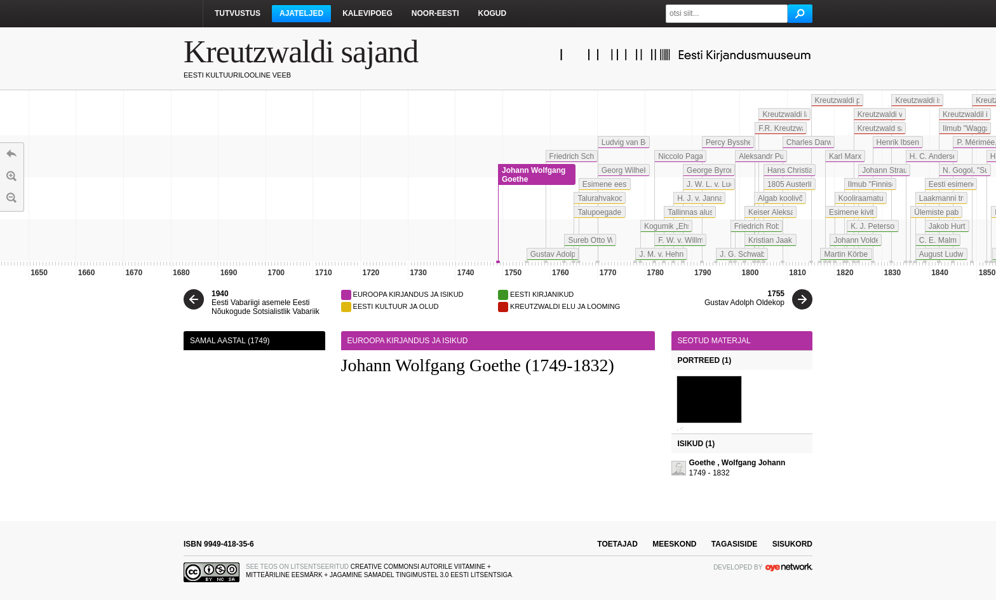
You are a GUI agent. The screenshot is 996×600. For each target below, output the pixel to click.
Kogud (492, 13)
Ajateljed (301, 13)
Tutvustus (237, 13)
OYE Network (788, 566)
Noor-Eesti (435, 13)
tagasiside (734, 544)
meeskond (674, 544)
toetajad (617, 544)
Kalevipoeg (367, 13)
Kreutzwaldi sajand (301, 51)
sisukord (792, 544)
